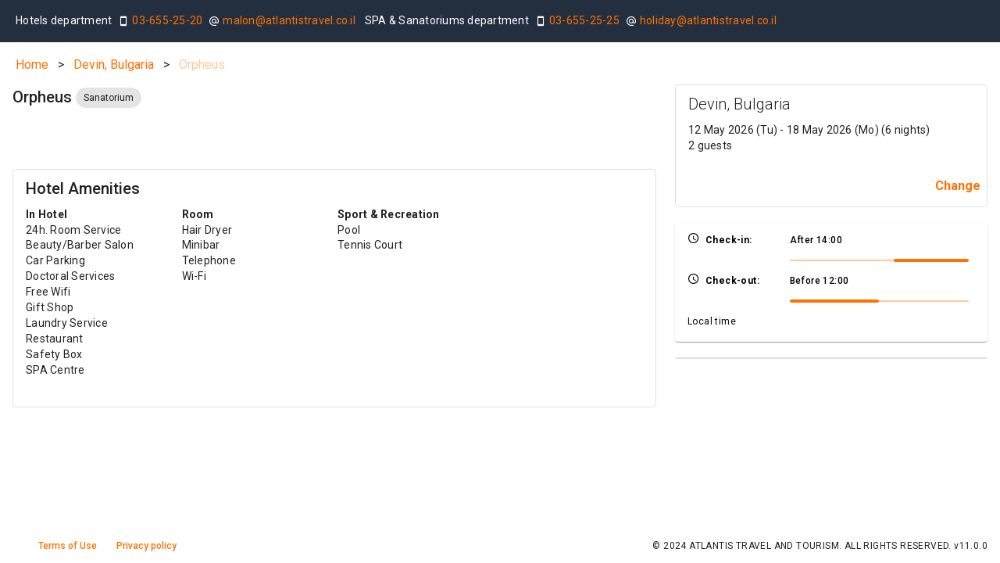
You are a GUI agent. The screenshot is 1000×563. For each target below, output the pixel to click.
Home (32, 64)
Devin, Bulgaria (113, 64)
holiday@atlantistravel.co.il (708, 20)
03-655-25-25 (584, 20)
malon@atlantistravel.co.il (289, 20)
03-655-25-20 (167, 20)
